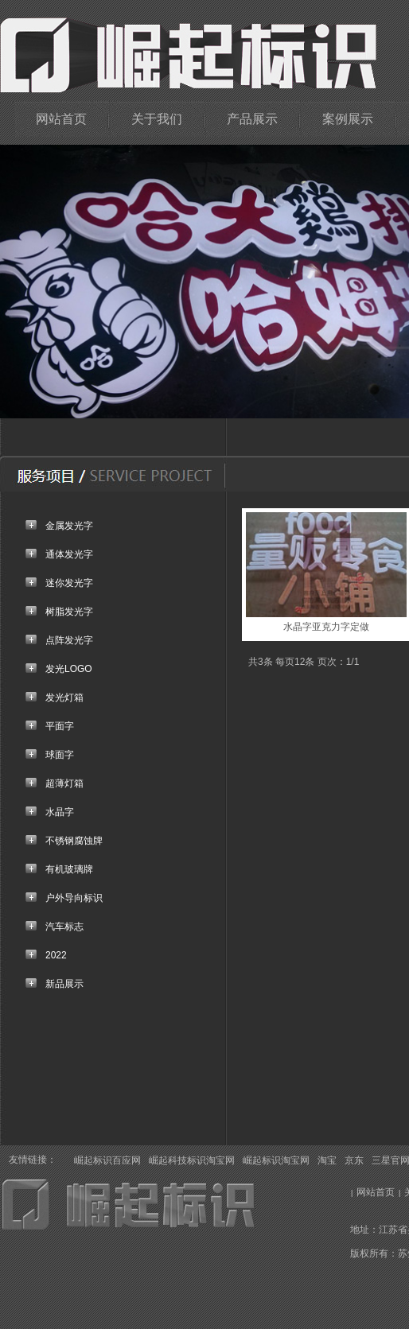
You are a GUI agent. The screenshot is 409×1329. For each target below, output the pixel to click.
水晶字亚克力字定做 (326, 626)
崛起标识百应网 (107, 1160)
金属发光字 (69, 525)
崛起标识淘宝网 (276, 1160)
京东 (354, 1160)
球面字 (59, 754)
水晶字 (59, 812)
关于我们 (156, 119)
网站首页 (61, 119)
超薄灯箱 (64, 783)
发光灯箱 (64, 697)
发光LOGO (68, 668)
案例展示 (347, 119)
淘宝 (327, 1160)
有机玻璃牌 (69, 869)
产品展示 (252, 119)
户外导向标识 (74, 897)
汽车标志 (64, 926)
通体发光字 (69, 554)
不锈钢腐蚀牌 (74, 840)
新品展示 (64, 983)
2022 (56, 955)
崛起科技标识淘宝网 (192, 1160)
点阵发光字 (69, 640)
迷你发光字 (69, 583)
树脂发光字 (69, 611)
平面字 (59, 726)
